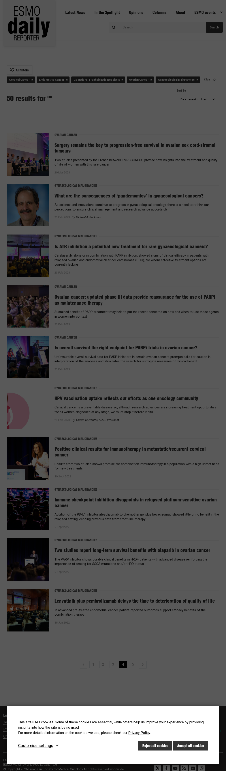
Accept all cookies (190, 745)
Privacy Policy (139, 733)
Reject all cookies (155, 745)
